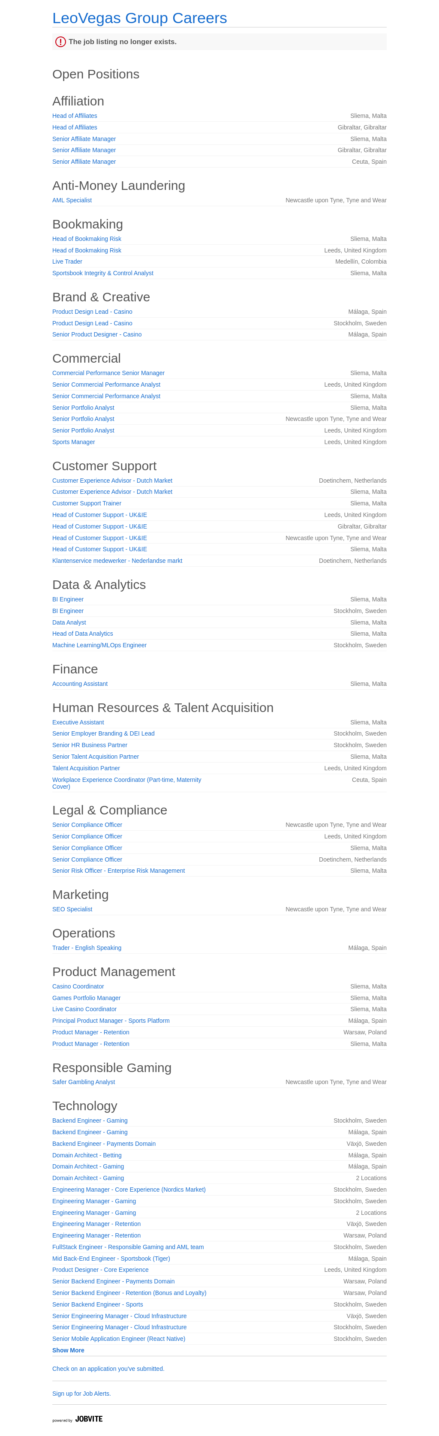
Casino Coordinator (78, 986)
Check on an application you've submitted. (108, 1368)
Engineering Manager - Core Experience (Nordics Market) (129, 1189)
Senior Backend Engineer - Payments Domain (113, 1281)
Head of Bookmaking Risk (86, 238)
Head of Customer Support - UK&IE (99, 514)
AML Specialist (72, 200)
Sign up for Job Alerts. (81, 1393)
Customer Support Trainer (86, 503)
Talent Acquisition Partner (86, 768)
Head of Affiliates (74, 115)
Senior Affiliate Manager (84, 138)
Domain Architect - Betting (87, 1155)
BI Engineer (68, 599)
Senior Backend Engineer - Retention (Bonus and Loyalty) (129, 1292)
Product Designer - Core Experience (100, 1269)
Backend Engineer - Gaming (90, 1120)
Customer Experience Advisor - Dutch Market (112, 480)
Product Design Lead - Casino (92, 311)
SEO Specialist (72, 909)
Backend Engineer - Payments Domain (104, 1143)
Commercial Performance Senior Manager (108, 373)
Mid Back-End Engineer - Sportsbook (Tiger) (111, 1258)
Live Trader (67, 261)
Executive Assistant (78, 722)
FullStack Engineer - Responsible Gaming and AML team (128, 1247)
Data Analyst (69, 622)
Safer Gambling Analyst (83, 1082)
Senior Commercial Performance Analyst (106, 384)
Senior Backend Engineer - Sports (97, 1304)
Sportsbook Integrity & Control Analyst (102, 273)
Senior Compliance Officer (87, 824)
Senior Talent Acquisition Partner (95, 756)
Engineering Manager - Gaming (94, 1201)
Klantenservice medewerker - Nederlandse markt (117, 560)
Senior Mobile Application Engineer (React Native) (119, 1338)
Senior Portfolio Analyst (83, 407)
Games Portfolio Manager (86, 997)
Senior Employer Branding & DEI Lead (103, 733)
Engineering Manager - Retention (96, 1223)
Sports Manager (73, 442)
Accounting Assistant (80, 683)
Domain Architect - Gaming (88, 1166)
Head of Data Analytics (82, 633)
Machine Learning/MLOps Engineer (99, 645)
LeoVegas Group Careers (139, 18)
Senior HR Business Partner (89, 745)
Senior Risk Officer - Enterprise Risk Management (118, 870)
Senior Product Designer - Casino (97, 334)
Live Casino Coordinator (84, 1009)
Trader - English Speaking (86, 947)
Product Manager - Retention (90, 1032)
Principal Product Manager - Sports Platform (111, 1020)
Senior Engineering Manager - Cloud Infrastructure (119, 1316)
